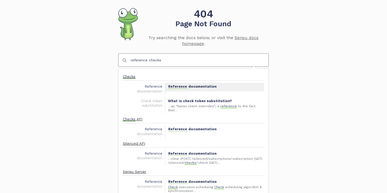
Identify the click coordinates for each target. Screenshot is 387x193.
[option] (193, 83)
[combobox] (193, 60)
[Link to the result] (193, 83)
